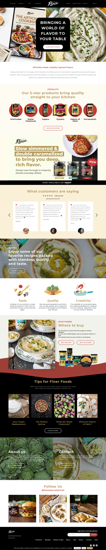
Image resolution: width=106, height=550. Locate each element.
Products (12, 3)
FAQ (96, 540)
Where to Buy (77, 3)
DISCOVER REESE (53, 47)
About (68, 3)
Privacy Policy (11, 538)
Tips (29, 3)
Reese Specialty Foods (11, 531)
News (68, 540)
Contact (85, 3)
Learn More (17, 271)
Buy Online (66, 342)
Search (94, 3)
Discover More (53, 128)
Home (53, 3)
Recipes (21, 3)
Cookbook (37, 3)
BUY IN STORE (85, 342)
